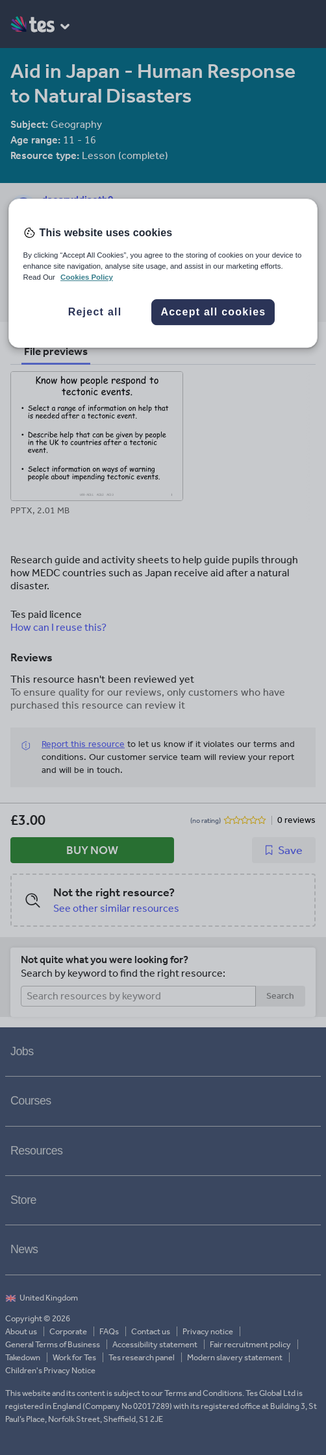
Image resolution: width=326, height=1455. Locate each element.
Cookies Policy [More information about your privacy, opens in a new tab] (86, 277)
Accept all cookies (213, 312)
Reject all (95, 312)
